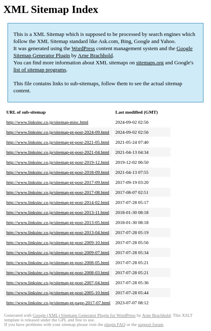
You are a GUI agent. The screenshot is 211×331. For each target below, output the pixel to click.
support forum (150, 324)
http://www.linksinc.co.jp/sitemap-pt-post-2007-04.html (57, 282)
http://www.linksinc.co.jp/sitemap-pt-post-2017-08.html (57, 192)
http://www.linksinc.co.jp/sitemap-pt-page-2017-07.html (58, 302)
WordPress (83, 48)
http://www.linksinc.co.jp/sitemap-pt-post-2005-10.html (57, 292)
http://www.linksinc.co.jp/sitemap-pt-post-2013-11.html (57, 212)
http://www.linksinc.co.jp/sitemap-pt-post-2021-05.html (57, 142)
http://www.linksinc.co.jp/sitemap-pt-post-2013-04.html (57, 232)
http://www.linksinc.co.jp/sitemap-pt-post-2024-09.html (57, 132)
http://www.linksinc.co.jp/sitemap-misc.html (47, 122)
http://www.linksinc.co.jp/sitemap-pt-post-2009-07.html (57, 252)
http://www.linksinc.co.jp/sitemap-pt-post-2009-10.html (57, 242)
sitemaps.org (150, 62)
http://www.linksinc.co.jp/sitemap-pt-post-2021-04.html (57, 152)
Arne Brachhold (95, 55)
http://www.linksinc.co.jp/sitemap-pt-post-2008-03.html (57, 272)
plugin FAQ (114, 324)
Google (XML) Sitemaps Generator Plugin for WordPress (84, 315)
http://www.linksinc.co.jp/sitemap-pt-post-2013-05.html (57, 222)
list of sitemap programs (39, 69)
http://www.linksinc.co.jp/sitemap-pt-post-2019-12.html (57, 162)
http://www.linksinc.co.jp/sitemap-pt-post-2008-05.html (57, 262)
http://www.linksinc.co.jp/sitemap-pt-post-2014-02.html (57, 202)
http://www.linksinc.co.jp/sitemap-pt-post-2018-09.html (57, 172)
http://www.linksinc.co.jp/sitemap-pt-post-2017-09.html (57, 182)
